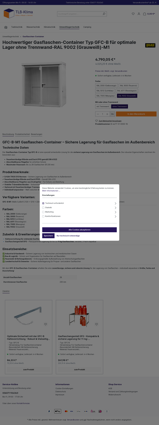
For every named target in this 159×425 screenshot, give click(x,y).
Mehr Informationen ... (51, 191)
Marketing (49, 212)
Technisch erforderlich (54, 204)
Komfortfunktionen (52, 217)
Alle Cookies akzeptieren (79, 230)
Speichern (48, 236)
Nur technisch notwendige (68, 236)
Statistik (48, 208)
